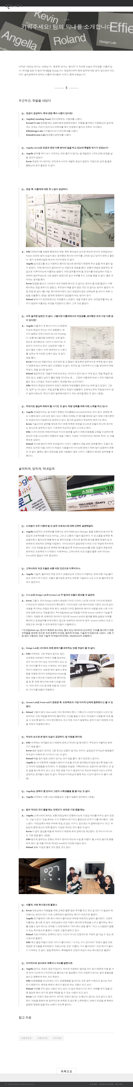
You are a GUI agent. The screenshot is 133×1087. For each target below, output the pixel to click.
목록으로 (66, 1071)
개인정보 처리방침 (106, 1084)
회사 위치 (119, 1084)
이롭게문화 (26, 1038)
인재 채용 (93, 1084)
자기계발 (57, 1038)
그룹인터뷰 (42, 1038)
